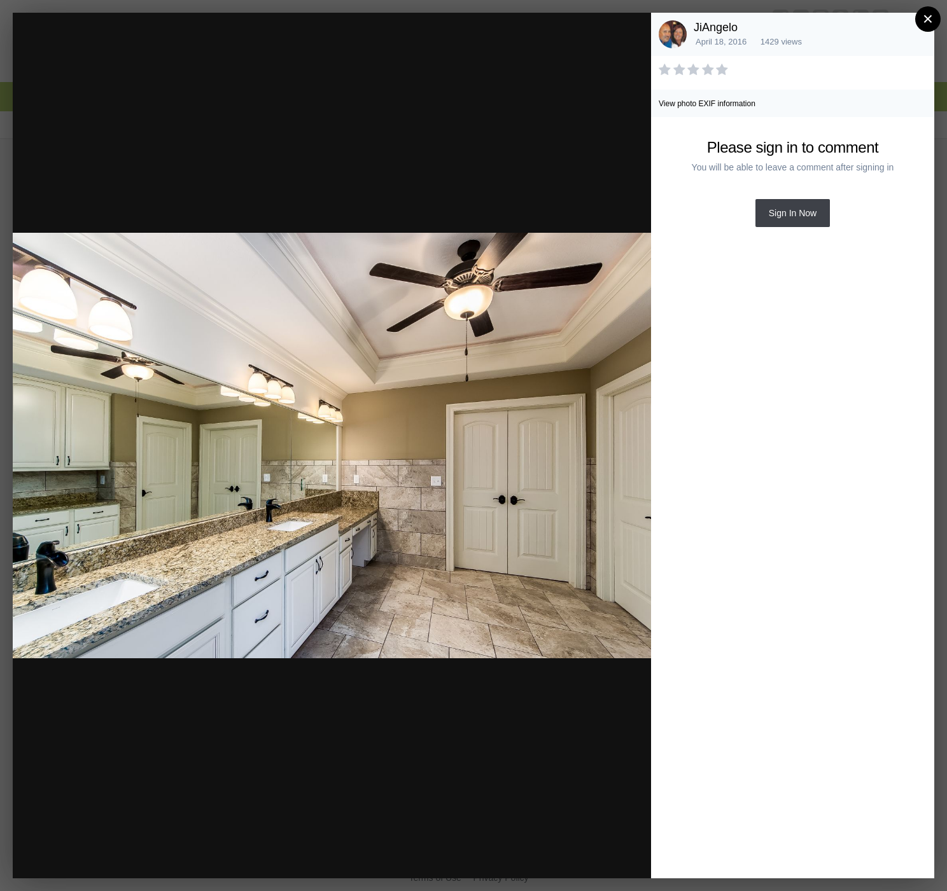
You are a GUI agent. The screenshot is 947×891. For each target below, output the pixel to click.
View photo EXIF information (707, 103)
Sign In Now (793, 213)
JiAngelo (716, 27)
